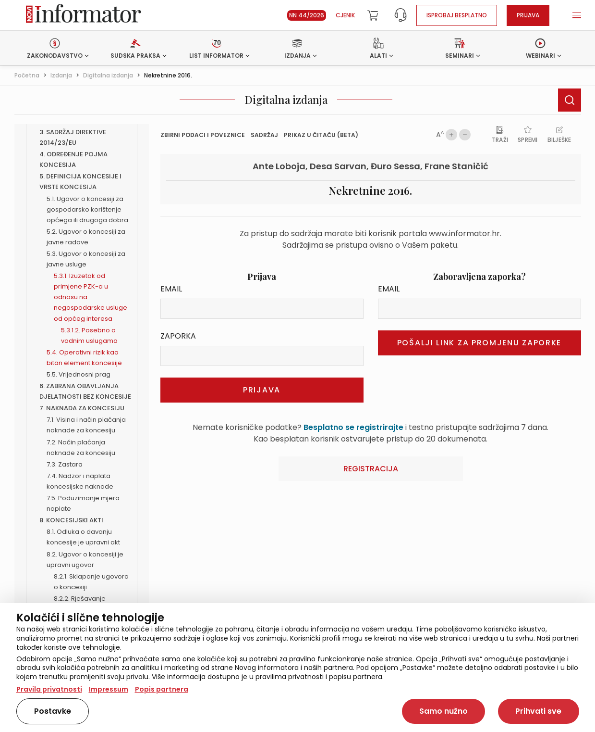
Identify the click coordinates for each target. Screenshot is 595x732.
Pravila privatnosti (49, 689)
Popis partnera (161, 689)
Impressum (108, 689)
